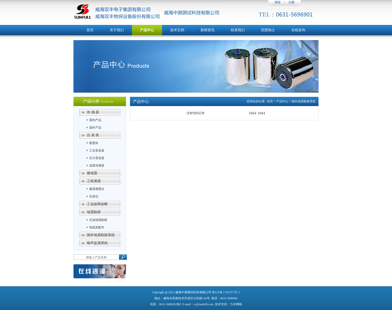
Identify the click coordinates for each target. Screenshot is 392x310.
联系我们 (238, 30)
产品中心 (147, 30)
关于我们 (117, 30)
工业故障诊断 (97, 204)
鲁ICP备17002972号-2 (226, 292)
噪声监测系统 (97, 243)
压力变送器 (96, 158)
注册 (291, 2)
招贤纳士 (268, 30)
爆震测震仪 (96, 189)
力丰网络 (236, 304)
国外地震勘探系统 (101, 235)
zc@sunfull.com (204, 304)
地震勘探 (94, 212)
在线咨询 (298, 30)
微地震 (92, 173)
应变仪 (93, 196)
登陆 (277, 2)
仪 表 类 (93, 135)
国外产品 (95, 127)
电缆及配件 (96, 227)
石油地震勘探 (98, 220)
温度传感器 (96, 165)
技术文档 (177, 30)
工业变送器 (96, 150)
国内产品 (95, 120)
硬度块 (93, 143)
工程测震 (94, 181)
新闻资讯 (207, 30)
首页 (90, 30)
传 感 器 (93, 112)
